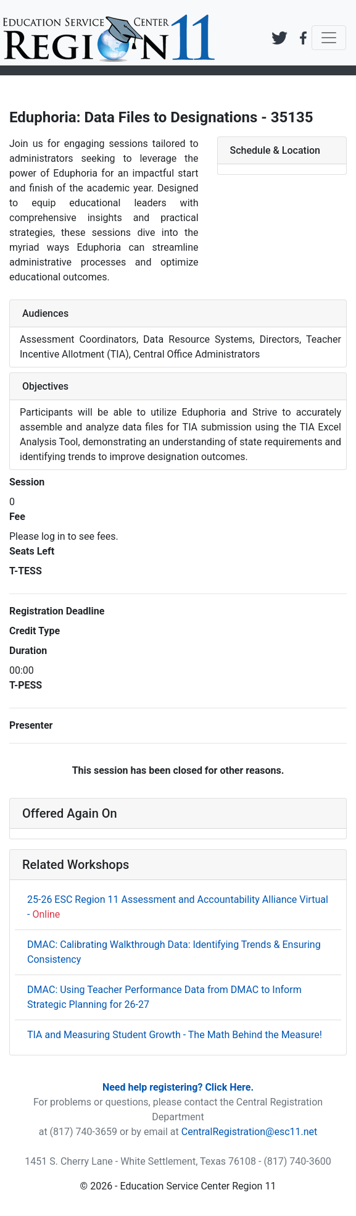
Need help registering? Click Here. (178, 1087)
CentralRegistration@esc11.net (249, 1132)
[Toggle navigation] (329, 37)
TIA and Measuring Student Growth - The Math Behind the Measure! (174, 1035)
